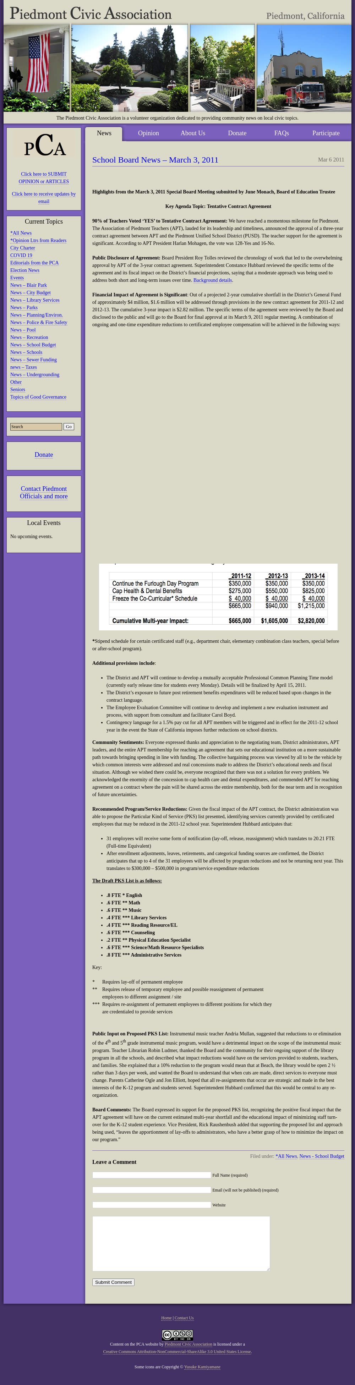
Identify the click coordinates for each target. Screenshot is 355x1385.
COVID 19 (21, 255)
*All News (21, 233)
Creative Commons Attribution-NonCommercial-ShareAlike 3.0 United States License (177, 1362)
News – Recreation (29, 337)
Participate (326, 133)
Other (16, 382)
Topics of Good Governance (38, 397)
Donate (44, 454)
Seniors (17, 389)
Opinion (148, 133)
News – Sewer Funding (33, 359)
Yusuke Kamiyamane (202, 1377)
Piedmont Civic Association (188, 1354)
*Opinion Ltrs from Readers (38, 240)
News (104, 133)
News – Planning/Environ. (36, 315)
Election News (24, 270)
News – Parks (24, 307)
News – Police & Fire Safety (38, 322)
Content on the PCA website (134, 1354)
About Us (193, 133)
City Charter (22, 248)
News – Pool (23, 330)
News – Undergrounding (34, 374)
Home (166, 1328)
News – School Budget (33, 344)
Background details (212, 280)
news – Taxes (23, 367)
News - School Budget (322, 1156)
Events (17, 277)
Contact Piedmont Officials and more (44, 492)
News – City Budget (30, 292)
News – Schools (26, 352)
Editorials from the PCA (34, 262)
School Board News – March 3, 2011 (155, 159)
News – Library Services (35, 300)
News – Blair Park (28, 285)
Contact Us (184, 1328)
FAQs (281, 133)
